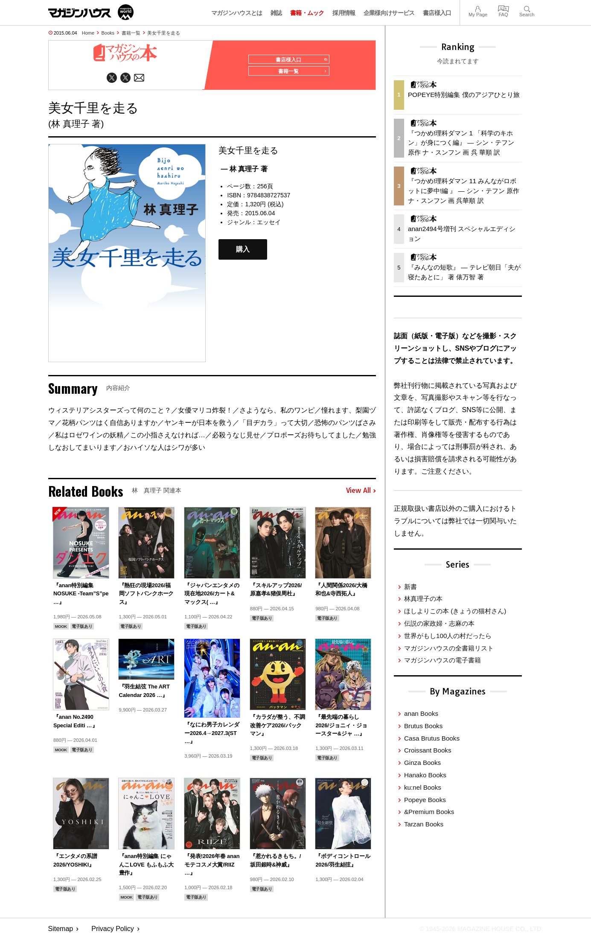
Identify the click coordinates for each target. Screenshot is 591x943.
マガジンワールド (91, 12)
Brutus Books (423, 725)
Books (108, 32)
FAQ (503, 8)
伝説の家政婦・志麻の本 (439, 623)
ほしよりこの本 (455, 611)
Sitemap (60, 932)
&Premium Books (429, 811)
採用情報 (343, 13)
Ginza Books (422, 762)
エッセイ (269, 225)
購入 (243, 253)
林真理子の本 (423, 598)
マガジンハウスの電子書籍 (442, 660)
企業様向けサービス (389, 13)
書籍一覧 (131, 32)
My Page (478, 8)
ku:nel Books (422, 787)
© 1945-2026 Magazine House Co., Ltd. (475, 932)
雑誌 (276, 13)
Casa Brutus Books (432, 738)
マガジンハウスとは (236, 13)
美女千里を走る (163, 32)
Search (527, 8)
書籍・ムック (307, 13)
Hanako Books (425, 775)
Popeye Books (425, 799)
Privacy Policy (112, 932)
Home (88, 32)
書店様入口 (437, 13)
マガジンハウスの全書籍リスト (449, 648)
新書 (410, 586)
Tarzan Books (423, 824)
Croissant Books (427, 750)
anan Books (421, 713)
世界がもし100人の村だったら (448, 635)
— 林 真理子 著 (244, 172)
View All (361, 494)
